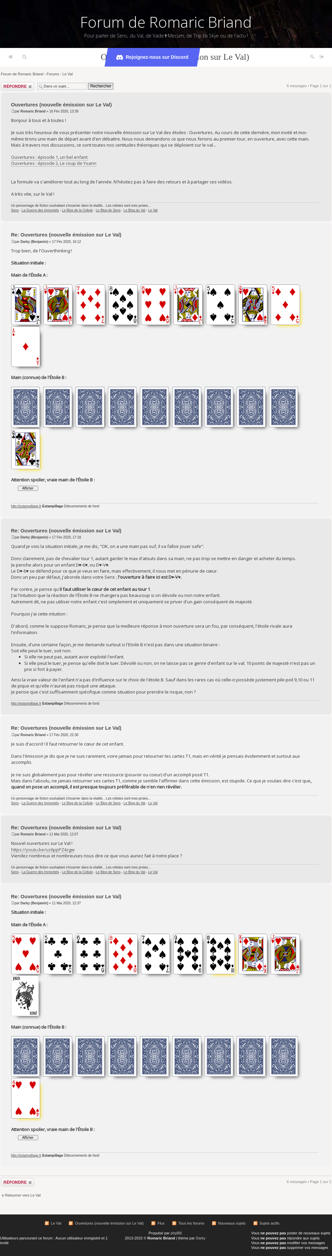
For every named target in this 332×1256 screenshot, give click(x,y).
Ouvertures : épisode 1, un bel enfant (49, 157)
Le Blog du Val (134, 210)
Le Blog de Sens (108, 210)
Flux (160, 1223)
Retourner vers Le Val (23, 1195)
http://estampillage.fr (26, 506)
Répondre (17, 86)
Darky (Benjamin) (34, 242)
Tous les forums (191, 1223)
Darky (201, 1238)
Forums (53, 74)
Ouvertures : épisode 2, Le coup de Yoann (53, 163)
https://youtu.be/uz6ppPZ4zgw (42, 850)
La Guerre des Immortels (40, 210)
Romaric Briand (33, 111)
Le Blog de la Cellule (77, 210)
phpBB (176, 1233)
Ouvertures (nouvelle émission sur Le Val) (61, 104)
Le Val (67, 74)
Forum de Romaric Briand (166, 22)
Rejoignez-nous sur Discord (152, 57)
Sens (15, 210)
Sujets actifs (269, 1223)
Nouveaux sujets (231, 1223)
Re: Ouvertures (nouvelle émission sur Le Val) (66, 234)
